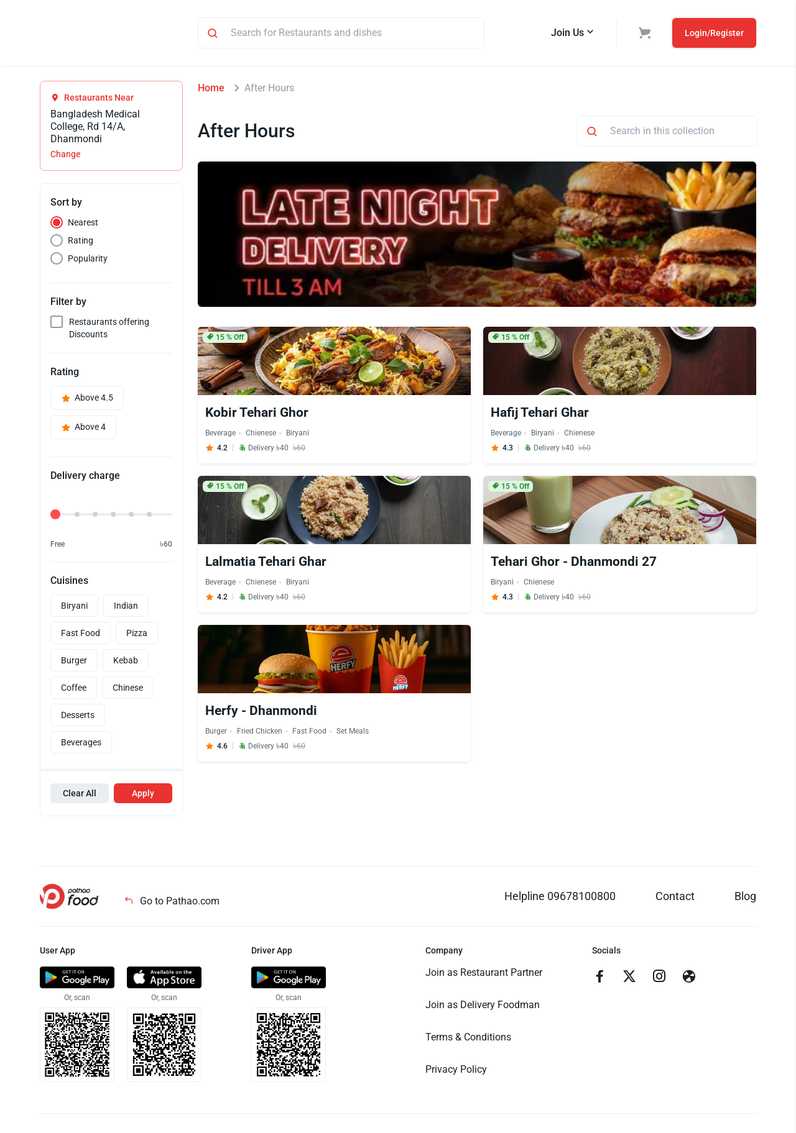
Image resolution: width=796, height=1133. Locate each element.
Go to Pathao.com (172, 903)
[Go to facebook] (599, 979)
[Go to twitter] (629, 979)
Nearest (83, 224)
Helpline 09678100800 (560, 897)
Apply (143, 795)
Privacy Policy (456, 1071)
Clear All (79, 795)
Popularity (88, 260)
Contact (675, 897)
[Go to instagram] (659, 979)
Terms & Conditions (468, 1039)
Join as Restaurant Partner (483, 974)
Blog (745, 897)
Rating (80, 242)
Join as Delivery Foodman (482, 1006)
